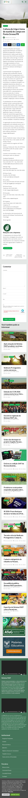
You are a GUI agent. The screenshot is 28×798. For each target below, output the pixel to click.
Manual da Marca (6, 744)
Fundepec (4, 776)
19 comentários (17, 491)
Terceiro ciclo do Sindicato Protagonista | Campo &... (13, 536)
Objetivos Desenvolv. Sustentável (10, 750)
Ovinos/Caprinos (15, 550)
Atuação (6, 332)
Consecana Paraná (6, 770)
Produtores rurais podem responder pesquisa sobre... (14, 488)
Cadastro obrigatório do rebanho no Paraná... (13, 560)
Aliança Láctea (5, 767)
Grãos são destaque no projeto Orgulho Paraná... (13, 441)
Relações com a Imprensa (9, 37)
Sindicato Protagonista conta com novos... (12, 369)
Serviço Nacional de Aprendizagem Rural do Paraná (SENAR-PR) (12, 686)
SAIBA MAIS (10, 791)
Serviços (5, 25)
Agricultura (7, 428)
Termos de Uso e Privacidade (9, 757)
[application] (14, 667)
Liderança (12, 404)
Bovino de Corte (11, 548)
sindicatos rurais (5, 688)
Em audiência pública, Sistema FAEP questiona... (13, 584)
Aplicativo (4, 747)
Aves (5, 548)
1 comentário (17, 587)
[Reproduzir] (3, 675)
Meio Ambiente (7, 476)
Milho (17, 428)
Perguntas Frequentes (7, 738)
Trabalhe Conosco (6, 754)
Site (4, 299)
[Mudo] (21, 675)
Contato (4, 741)
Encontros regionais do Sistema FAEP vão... (12, 417)
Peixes (11, 552)
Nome (4, 288)
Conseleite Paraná (6, 773)
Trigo (15, 430)
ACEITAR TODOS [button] (15, 794)
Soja (10, 430)
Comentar (17, 39)
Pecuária (6, 552)
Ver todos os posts (7, 248)
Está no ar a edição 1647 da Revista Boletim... (14, 465)
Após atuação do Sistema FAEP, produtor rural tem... (13, 345)
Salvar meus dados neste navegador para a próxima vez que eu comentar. (13, 307)
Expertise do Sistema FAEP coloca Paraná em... (14, 608)
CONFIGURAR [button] (6, 794)
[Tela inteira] (24, 675)
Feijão (12, 428)
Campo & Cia (12, 524)
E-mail (4, 293)
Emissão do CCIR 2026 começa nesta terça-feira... (14, 393)
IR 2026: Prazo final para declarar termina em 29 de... (14, 512)
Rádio (6, 526)
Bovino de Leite (20, 548)
